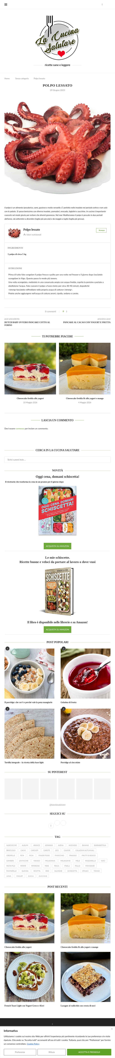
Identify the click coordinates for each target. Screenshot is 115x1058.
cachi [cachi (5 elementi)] (23, 850)
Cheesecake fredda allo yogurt (30, 398)
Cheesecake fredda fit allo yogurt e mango (85, 398)
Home (7, 78)
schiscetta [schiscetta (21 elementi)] (72, 871)
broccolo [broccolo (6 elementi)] (10, 850)
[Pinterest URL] (13, 789)
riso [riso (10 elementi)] (47, 871)
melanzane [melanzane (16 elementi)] (65, 861)
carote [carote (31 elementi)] (46, 850)
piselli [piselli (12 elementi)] (67, 866)
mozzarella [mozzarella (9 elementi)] (90, 861)
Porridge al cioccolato (70, 762)
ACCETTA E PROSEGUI (89, 1052)
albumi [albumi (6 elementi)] (25, 845)
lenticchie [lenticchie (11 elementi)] (23, 861)
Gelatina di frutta (68, 702)
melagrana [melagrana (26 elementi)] (50, 861)
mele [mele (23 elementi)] (78, 861)
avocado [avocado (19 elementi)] (73, 845)
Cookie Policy (33, 1044)
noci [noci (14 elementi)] (103, 861)
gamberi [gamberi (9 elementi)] (10, 861)
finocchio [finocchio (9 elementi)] (59, 855)
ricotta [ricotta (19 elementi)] (37, 871)
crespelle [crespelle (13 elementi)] (10, 855)
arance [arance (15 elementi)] (36, 845)
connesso (20, 428)
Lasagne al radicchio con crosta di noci (78, 1006)
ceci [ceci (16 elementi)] (57, 850)
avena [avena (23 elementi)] (61, 845)
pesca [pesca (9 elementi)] (56, 866)
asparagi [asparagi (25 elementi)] (49, 845)
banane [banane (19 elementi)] (85, 845)
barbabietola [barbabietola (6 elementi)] (100, 845)
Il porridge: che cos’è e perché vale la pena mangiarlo (28, 702)
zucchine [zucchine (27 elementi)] (43, 876)
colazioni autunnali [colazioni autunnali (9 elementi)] (84, 850)
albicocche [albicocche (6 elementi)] (11, 845)
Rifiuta (52, 1052)
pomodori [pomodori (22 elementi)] (90, 866)
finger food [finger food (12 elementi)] (44, 855)
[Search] (109, 4)
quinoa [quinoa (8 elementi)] (25, 871)
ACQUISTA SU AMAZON (57, 546)
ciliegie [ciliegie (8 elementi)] (67, 850)
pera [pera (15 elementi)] (47, 866)
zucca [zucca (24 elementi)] (31, 876)
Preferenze (20, 1052)
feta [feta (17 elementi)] (22, 855)
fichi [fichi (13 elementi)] (31, 855)
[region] (57, 1042)
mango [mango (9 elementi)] (37, 861)
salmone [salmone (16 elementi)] (58, 871)
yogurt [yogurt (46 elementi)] (19, 876)
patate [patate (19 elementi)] (23, 866)
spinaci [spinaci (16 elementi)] (85, 871)
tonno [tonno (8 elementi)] (97, 871)
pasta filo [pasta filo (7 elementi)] (10, 866)
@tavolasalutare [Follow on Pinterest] (58, 804)
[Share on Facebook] (66, 311)
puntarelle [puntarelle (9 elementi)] (11, 871)
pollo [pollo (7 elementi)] (77, 866)
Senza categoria (22, 78)
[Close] (112, 1029)
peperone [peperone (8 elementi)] (35, 866)
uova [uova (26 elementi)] (8, 876)
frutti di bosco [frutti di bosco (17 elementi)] (89, 855)
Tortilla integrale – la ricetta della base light (24, 762)
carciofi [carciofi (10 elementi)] (34, 850)
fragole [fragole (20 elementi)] (73, 855)
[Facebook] (102, 4)
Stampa (102, 230)
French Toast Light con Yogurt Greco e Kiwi (24, 1006)
